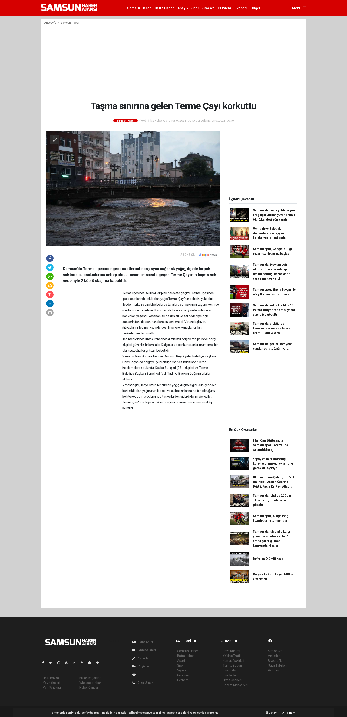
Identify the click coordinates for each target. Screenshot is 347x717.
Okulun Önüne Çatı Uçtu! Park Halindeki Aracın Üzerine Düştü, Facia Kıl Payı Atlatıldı (274, 481)
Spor (195, 8)
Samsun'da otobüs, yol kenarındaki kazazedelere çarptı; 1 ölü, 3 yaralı (271, 328)
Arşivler (140, 666)
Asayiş (182, 8)
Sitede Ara (275, 651)
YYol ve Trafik (232, 656)
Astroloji (273, 670)
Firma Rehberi (232, 680)
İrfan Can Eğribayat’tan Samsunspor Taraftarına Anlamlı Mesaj (270, 445)
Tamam (288, 712)
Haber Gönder (88, 687)
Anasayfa (50, 22)
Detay (271, 712)
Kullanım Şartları (90, 678)
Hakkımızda (51, 678)
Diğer (256, 8)
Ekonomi (241, 8)
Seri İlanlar (230, 675)
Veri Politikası (52, 687)
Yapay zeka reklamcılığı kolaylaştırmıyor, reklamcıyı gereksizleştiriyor (273, 463)
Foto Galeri (143, 642)
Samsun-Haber (139, 8)
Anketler (274, 656)
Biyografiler (276, 660)
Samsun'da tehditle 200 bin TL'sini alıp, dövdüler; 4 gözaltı (272, 500)
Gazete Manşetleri (235, 685)
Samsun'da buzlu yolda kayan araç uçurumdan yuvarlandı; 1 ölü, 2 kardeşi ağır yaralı (274, 214)
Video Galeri (144, 650)
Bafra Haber (164, 8)
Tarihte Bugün (232, 665)
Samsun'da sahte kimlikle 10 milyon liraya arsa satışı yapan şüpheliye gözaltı (274, 309)
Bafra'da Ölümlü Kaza (268, 559)
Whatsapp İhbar (90, 683)
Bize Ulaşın (142, 683)
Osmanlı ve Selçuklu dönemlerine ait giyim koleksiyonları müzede (269, 233)
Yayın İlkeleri (51, 683)
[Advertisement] (173, 64)
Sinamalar (230, 670)
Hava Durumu (232, 651)
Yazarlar (141, 658)
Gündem (224, 8)
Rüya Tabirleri (277, 665)
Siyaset (208, 8)
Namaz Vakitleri (233, 660)
